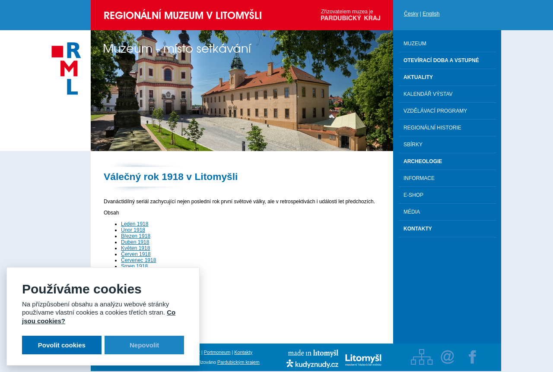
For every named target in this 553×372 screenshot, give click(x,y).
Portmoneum (217, 352)
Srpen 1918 (134, 266)
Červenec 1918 (138, 260)
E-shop (413, 195)
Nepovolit (144, 345)
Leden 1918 (134, 224)
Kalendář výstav (428, 94)
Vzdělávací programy (435, 111)
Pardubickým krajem (238, 362)
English (431, 14)
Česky (411, 14)
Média (412, 212)
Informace (419, 178)
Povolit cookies (62, 345)
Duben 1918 (135, 242)
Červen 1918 (136, 254)
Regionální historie (432, 128)
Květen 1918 (135, 248)
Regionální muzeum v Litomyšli (183, 15)
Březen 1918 (135, 236)
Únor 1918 (133, 230)
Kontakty (243, 352)
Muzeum (415, 44)
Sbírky (413, 145)
